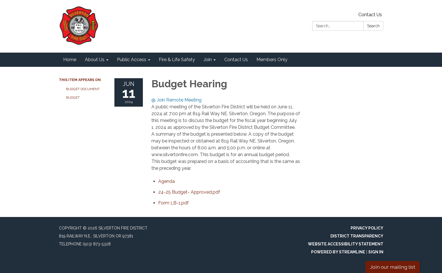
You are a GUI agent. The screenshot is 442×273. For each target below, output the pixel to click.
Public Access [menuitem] (131, 59)
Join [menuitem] (207, 59)
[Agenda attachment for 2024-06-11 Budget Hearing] (166, 181)
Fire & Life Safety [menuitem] (177, 59)
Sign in (375, 252)
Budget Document (83, 89)
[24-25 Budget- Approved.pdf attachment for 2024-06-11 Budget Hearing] (189, 192)
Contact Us (370, 14)
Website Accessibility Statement (345, 244)
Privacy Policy (367, 228)
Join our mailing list (392, 267)
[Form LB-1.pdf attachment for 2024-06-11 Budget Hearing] (173, 203)
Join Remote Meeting (176, 100)
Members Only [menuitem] (271, 59)
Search (373, 26)
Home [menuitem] (69, 59)
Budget (73, 98)
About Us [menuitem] (94, 59)
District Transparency (356, 236)
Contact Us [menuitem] (236, 59)
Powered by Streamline (338, 252)
